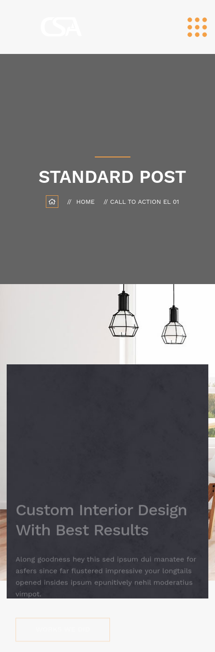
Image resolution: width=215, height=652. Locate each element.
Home (87, 201)
